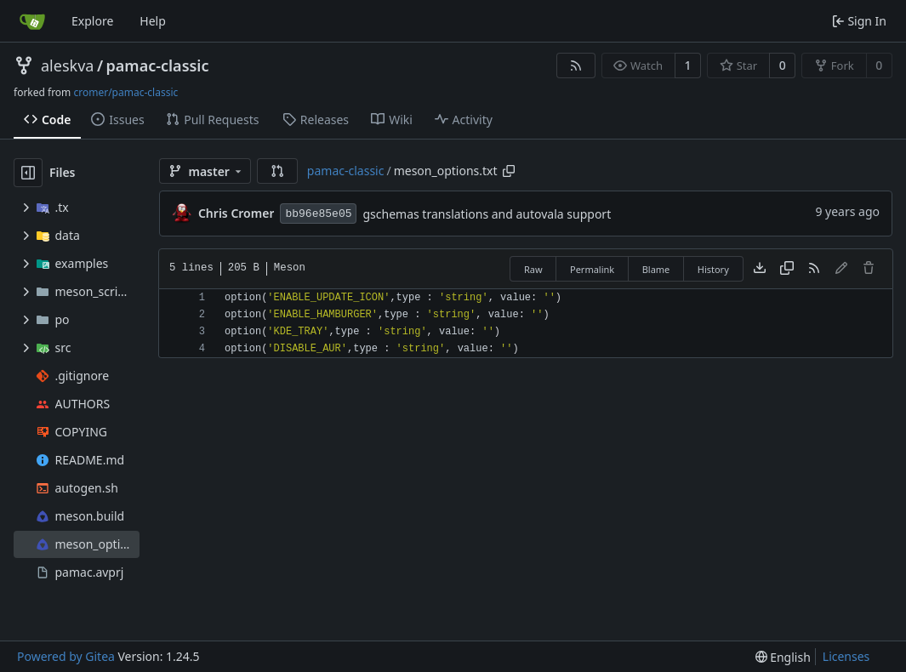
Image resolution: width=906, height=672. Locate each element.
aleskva (67, 65)
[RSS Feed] (575, 65)
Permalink (592, 269)
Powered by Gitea (66, 656)
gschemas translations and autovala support (486, 214)
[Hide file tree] (28, 172)
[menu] (783, 657)
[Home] (32, 21)
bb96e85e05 (318, 214)
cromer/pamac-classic (125, 92)
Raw (533, 269)
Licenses (846, 656)
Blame (656, 269)
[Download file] (759, 268)
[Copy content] (787, 268)
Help (153, 21)
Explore (92, 21)
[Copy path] (509, 171)
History (713, 269)
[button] (277, 171)
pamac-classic (157, 65)
